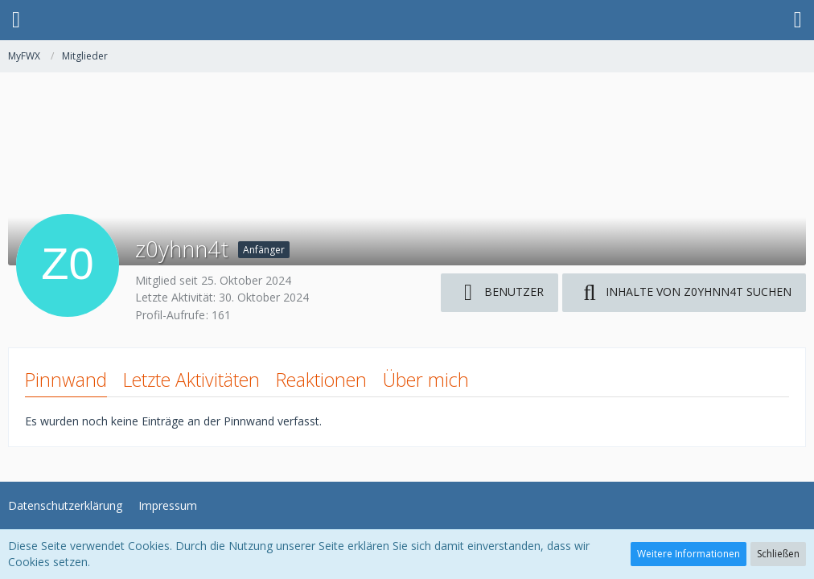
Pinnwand (66, 379)
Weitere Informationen (688, 554)
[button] (16, 20)
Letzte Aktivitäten (191, 379)
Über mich (426, 379)
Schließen (778, 554)
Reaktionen (321, 379)
